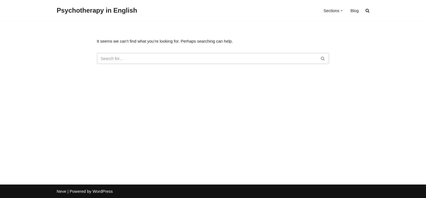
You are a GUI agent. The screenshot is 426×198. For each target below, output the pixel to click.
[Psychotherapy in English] (97, 10)
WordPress (102, 191)
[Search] (207, 58)
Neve (61, 191)
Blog (354, 10)
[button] (342, 11)
